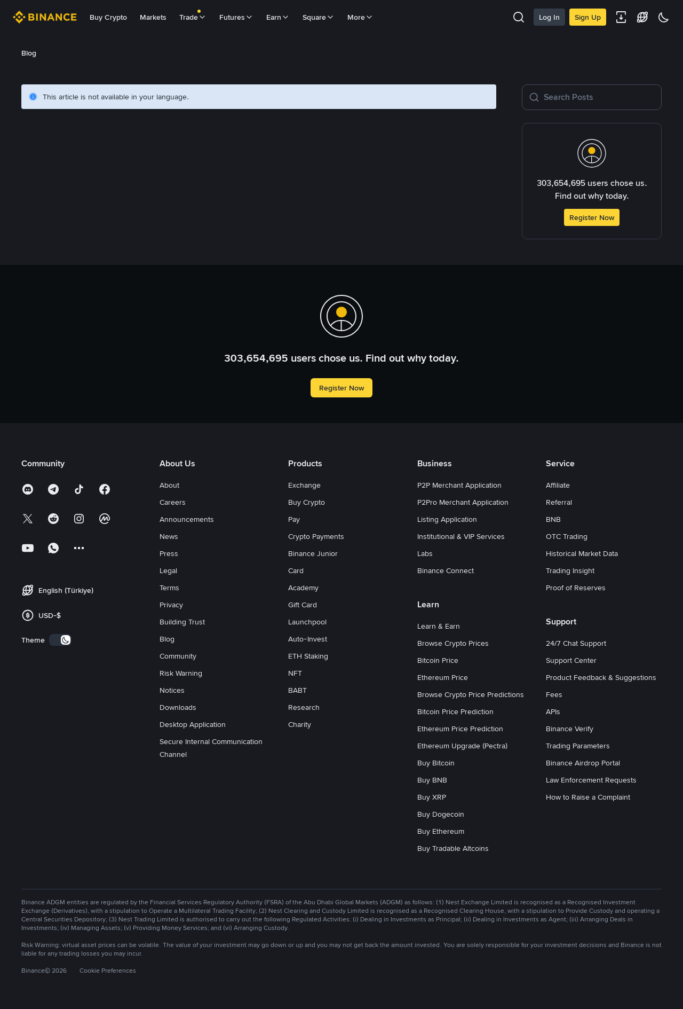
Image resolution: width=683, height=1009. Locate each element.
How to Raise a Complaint (588, 797)
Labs (425, 553)
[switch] (60, 640)
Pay (294, 519)
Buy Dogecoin (440, 814)
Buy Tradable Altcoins (453, 848)
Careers (173, 502)
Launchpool (307, 622)
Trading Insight (570, 570)
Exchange (304, 485)
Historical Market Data (582, 553)
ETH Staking (308, 656)
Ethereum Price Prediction (460, 728)
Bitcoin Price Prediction (455, 711)
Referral (559, 502)
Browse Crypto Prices (453, 643)
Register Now (591, 217)
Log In (549, 17)
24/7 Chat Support (576, 643)
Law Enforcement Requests (591, 780)
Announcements (187, 519)
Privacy (171, 604)
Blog (167, 639)
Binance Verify (569, 728)
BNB (553, 519)
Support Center (571, 660)
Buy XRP (431, 797)
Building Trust (182, 622)
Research (304, 707)
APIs (553, 711)
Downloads (178, 707)
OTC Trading (566, 536)
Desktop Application (193, 724)
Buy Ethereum (440, 831)
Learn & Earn (438, 626)
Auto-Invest (307, 639)
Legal (168, 570)
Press (169, 553)
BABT (297, 690)
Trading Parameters (578, 745)
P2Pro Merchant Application (463, 502)
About (169, 485)
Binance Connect (445, 570)
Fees (554, 694)
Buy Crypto (108, 17)
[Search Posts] (599, 97)
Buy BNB (432, 780)
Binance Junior (313, 553)
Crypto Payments (316, 536)
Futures (236, 17)
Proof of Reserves (576, 587)
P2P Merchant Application (459, 485)
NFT (295, 673)
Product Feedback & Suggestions (601, 677)
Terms (169, 587)
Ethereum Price (442, 677)
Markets (153, 17)
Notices (172, 690)
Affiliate (558, 485)
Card (296, 570)
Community (178, 656)
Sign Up (588, 17)
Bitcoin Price (437, 660)
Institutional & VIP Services (461, 536)
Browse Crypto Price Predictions (470, 694)
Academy (303, 587)
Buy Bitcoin (436, 763)
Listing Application (447, 519)
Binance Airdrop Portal (583, 763)
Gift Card (302, 604)
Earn (278, 17)
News (169, 536)
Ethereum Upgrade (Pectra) (462, 745)
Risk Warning (181, 673)
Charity (299, 724)
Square (319, 17)
